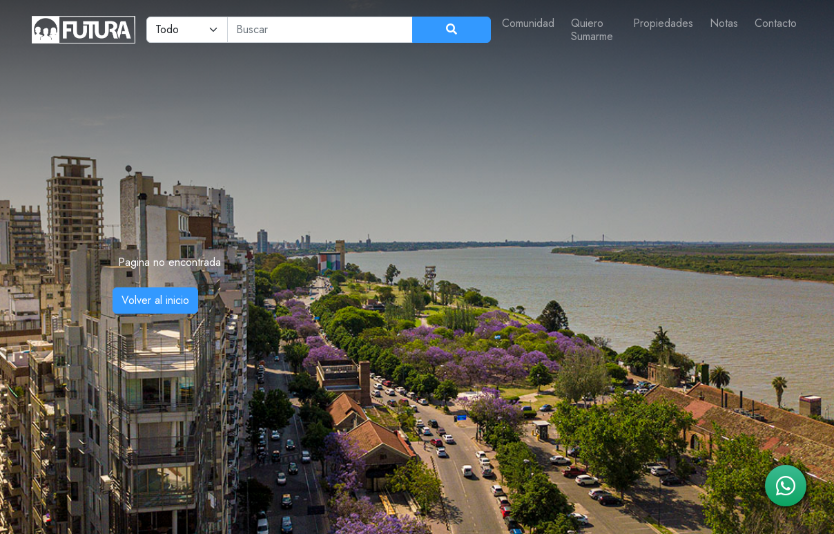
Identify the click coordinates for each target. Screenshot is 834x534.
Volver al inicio (155, 300)
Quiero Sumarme (592, 29)
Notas (724, 23)
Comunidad (528, 23)
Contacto (776, 23)
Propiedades (663, 23)
